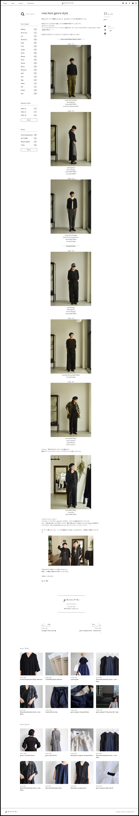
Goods (29, 90)
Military (29, 29)
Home (5, 3)
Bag (29, 80)
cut (29, 36)
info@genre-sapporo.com (71, 608)
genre (105, 19)
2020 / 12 (29, 109)
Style (29, 43)
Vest (29, 77)
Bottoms (29, 70)
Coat (29, 46)
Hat (29, 87)
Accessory (29, 39)
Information (31, 3)
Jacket (29, 50)
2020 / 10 (29, 115)
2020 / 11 (29, 112)
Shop (12, 3)
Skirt (29, 73)
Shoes (29, 83)
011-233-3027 (71, 607)
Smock (29, 63)
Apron (29, 67)
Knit (29, 94)
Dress (29, 60)
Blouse (29, 56)
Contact (21, 3)
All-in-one (29, 33)
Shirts (29, 53)
